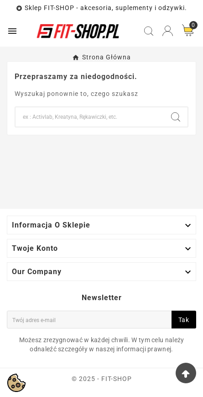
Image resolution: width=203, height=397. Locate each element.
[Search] (90, 117)
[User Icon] (167, 31)
